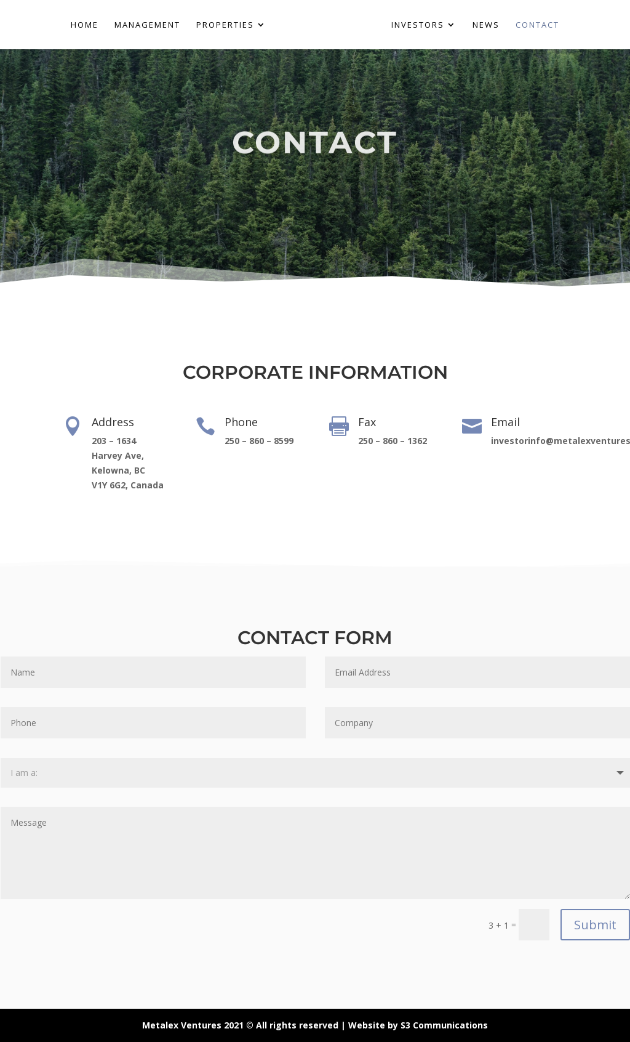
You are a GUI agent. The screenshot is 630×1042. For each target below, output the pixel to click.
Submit (595, 924)
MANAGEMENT (147, 25)
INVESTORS (417, 25)
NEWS (486, 25)
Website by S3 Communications (418, 1025)
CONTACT (537, 25)
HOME (84, 25)
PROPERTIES (225, 25)
